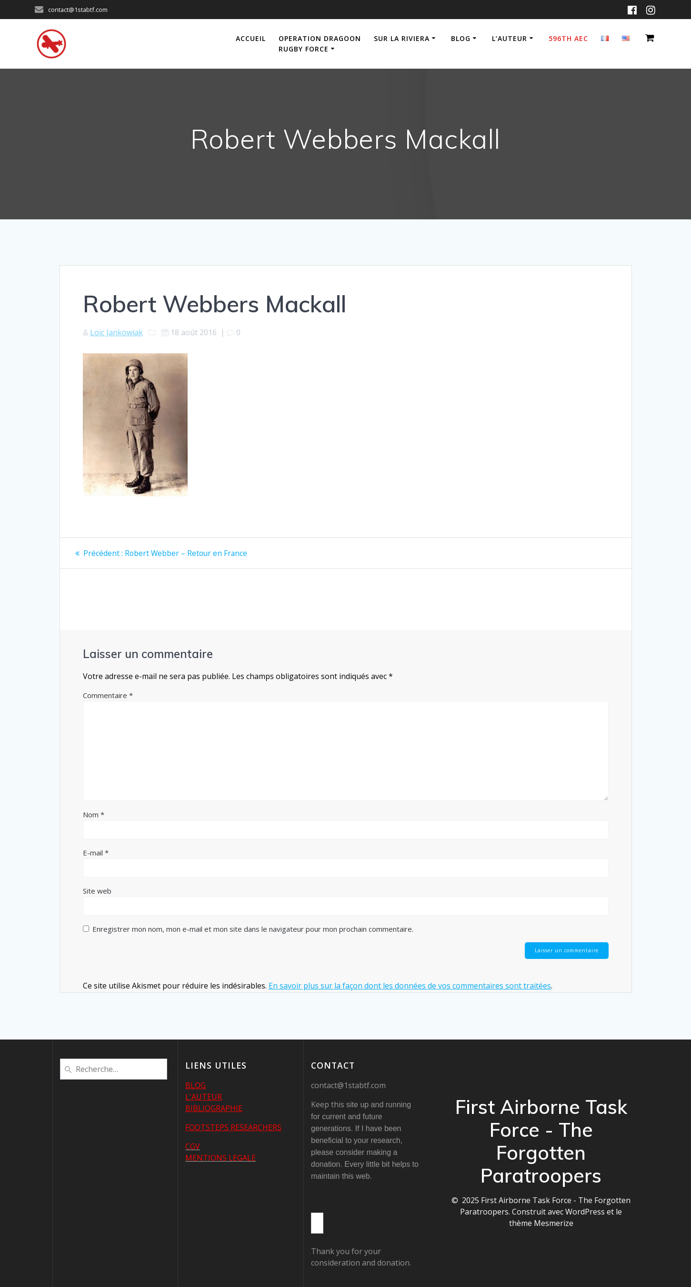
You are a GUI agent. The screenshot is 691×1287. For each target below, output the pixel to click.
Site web (97, 891)
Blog (461, 38)
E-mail (96, 852)
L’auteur (509, 38)
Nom (93, 814)
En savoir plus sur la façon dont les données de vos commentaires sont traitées (410, 986)
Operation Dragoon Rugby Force (320, 43)
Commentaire (108, 695)
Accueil (251, 38)
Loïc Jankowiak (116, 332)
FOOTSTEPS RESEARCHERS (233, 1127)
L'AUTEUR (203, 1096)
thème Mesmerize (541, 1223)
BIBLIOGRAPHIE (213, 1108)
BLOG (195, 1085)
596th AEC (568, 38)
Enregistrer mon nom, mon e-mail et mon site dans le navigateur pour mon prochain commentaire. (252, 929)
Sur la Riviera (402, 38)
